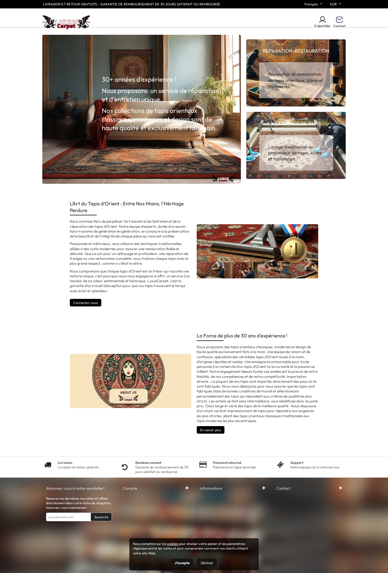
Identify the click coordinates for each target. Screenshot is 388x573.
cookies (172, 543)
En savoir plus (210, 430)
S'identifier (322, 22)
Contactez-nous (85, 303)
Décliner (207, 563)
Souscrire (101, 517)
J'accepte (182, 563)
